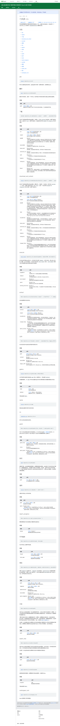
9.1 (42, 22)
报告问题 (22, 22)
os (22, 51)
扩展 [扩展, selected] (36, 1)
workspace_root (25, 72)
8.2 (53, 22)
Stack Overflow (41, 718)
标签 (32, 309)
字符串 (24, 106)
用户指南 (24, 1)
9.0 (44, 22)
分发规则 (13, 7)
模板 (23, 64)
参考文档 (30, 1)
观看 (23, 66)
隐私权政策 (22, 723)
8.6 (46, 22)
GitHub (56, 1)
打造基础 (21, 12)
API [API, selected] (18, 7)
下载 (23, 36)
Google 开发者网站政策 (30, 704)
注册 (45, 12)
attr (22, 32)
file (22, 45)
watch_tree (24, 68)
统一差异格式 (47, 432)
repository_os (24, 416)
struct (22, 81)
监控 (32, 329)
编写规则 (7, 7)
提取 (23, 43)
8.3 (51, 22)
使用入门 (18, 1)
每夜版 (39, 22)
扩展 (23, 16)
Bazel (20, 16)
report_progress (25, 60)
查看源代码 (31, 22)
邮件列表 (34, 12)
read (23, 58)
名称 (23, 49)
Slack (40, 716)
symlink (23, 62)
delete (23, 34)
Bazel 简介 (12, 1)
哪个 (23, 70)
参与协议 (40, 12)
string (22, 373)
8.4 (50, 22)
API (26, 16)
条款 (18, 723)
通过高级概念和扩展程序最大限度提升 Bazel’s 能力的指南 (16, 5)
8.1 (55, 22)
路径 (28, 106)
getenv (23, 47)
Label (32, 199)
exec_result (23, 256)
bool (22, 93)
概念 (2, 7)
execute (23, 41)
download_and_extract (26, 39)
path (23, 55)
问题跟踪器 (41, 714)
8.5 (48, 22)
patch (23, 53)
